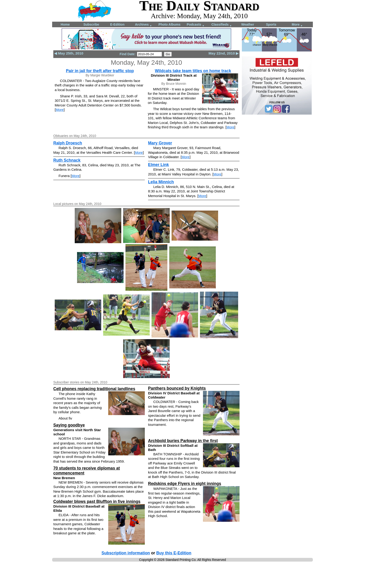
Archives (143, 25)
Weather (247, 24)
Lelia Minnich (161, 182)
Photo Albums (169, 24)
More (297, 25)
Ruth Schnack (67, 160)
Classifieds (221, 25)
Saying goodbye (69, 425)
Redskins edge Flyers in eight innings (184, 483)
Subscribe (91, 24)
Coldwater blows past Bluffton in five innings (96, 501)
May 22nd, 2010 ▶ (224, 53)
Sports (271, 24)
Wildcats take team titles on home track (193, 70)
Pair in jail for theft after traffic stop (100, 70)
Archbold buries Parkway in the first (183, 440)
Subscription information (125, 553)
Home (65, 24)
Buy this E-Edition (173, 553)
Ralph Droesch (67, 143)
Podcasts (195, 25)
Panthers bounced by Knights (177, 388)
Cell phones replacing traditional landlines (94, 388)
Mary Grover (160, 143)
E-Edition (117, 24)
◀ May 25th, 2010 (68, 53)
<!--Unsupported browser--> (277, 148)
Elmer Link (158, 164)
